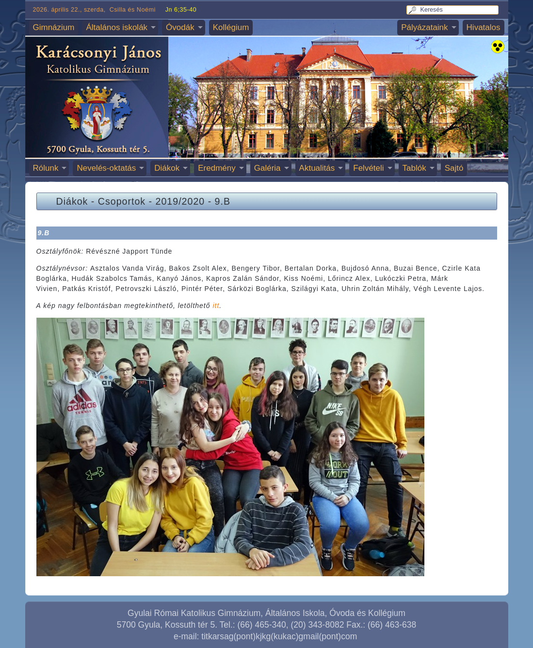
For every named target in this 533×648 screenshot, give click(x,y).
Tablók (414, 168)
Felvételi (368, 168)
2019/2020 (180, 201)
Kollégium (231, 27)
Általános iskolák (116, 27)
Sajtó (454, 168)
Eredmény (216, 168)
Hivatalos (484, 27)
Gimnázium (54, 27)
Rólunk (46, 168)
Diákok (166, 168)
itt (215, 305)
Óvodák (180, 27)
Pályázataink (424, 27)
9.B (222, 201)
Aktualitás (317, 168)
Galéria (267, 168)
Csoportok (121, 201)
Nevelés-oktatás (106, 168)
